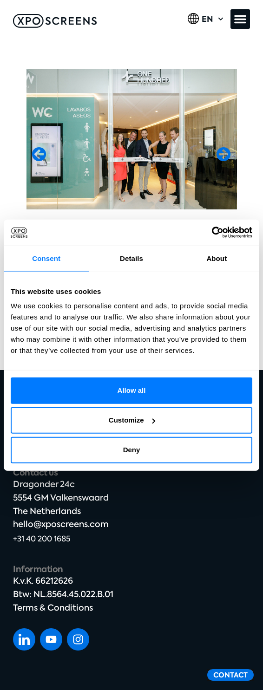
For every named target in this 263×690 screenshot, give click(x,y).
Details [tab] (131, 258)
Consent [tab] (46, 258)
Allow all (132, 390)
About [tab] (216, 258)
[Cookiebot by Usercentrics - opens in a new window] (211, 233)
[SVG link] (55, 21)
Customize (132, 420)
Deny (131, 450)
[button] (240, 19)
